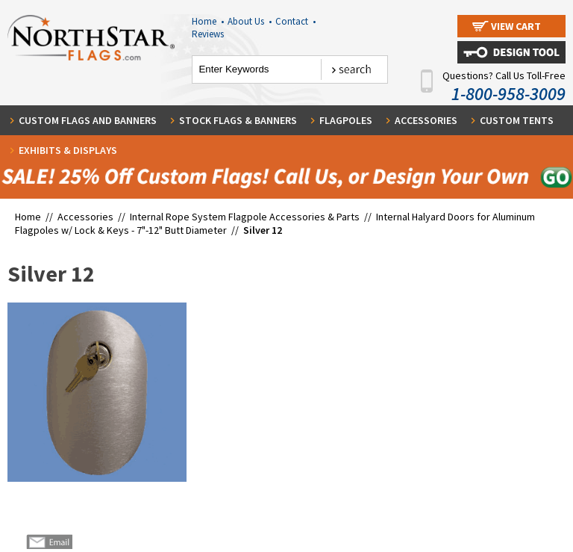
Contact (295, 21)
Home (208, 21)
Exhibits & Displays (68, 150)
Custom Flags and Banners (88, 120)
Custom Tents (517, 120)
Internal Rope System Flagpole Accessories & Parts (245, 216)
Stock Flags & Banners (238, 120)
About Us (250, 21)
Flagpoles (345, 120)
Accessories (426, 120)
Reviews (208, 34)
